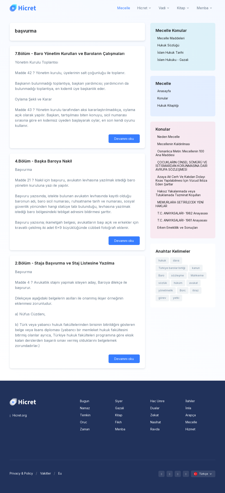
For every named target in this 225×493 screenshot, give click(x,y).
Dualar (155, 408)
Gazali (119, 408)
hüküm (178, 283)
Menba (120, 429)
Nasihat (155, 422)
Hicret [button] (142, 8)
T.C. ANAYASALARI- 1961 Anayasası (182, 220)
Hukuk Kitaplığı (168, 105)
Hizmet (190, 429)
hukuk (162, 260)
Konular (162, 98)
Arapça (190, 415)
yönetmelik (165, 290)
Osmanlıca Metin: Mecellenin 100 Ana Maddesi (180, 153)
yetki (176, 297)
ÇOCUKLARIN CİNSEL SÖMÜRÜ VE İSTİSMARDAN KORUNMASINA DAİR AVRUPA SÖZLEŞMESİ (181, 166)
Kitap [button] (181, 8)
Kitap (118, 415)
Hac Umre (157, 401)
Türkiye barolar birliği (171, 268)
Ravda (155, 429)
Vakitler (45, 473)
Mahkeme (197, 275)
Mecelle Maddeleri (171, 38)
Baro (161, 275)
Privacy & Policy (21, 473)
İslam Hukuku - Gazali (172, 60)
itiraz (195, 290)
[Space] (23, 401)
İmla (188, 408)
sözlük (162, 283)
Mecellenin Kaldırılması (173, 144)
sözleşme (177, 275)
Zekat (154, 415)
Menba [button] (202, 8)
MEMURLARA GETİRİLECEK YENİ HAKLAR (180, 204)
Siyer (119, 401)
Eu (60, 473)
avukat (193, 283)
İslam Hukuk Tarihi (170, 52)
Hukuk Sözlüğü (168, 45)
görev (162, 297)
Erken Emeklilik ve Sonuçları (177, 227)
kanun (196, 268)
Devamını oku (124, 139)
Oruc (83, 422)
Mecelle (123, 8)
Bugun (84, 401)
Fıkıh (118, 422)
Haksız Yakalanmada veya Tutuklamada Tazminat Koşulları (178, 193)
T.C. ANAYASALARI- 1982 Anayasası (182, 213)
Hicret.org (18, 415)
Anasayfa (164, 91)
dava (176, 260)
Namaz (85, 408)
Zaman (85, 429)
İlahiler (190, 401)
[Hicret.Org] (23, 7)
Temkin (85, 415)
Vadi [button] (162, 8)
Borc (183, 290)
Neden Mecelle (168, 137)
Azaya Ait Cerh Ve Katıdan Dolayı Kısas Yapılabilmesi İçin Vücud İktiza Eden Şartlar (181, 180)
